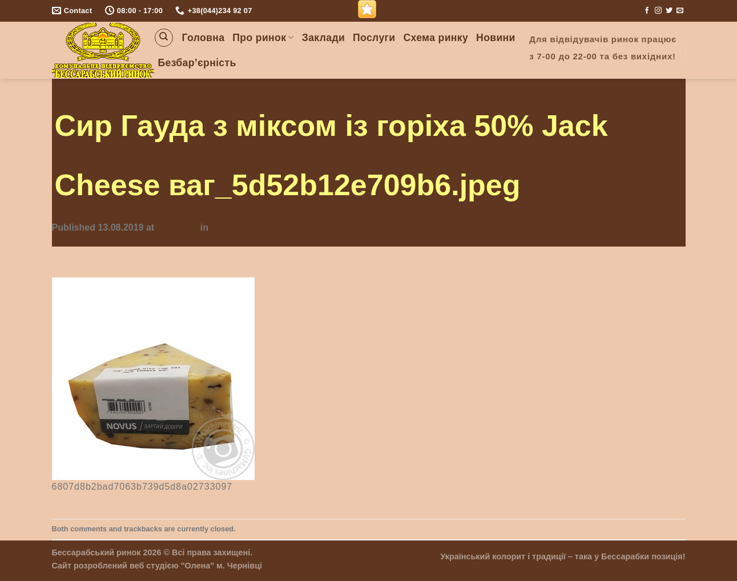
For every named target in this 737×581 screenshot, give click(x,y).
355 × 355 (177, 227)
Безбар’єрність (197, 62)
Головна (203, 37)
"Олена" (197, 565)
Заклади (323, 37)
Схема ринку (435, 37)
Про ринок (262, 37)
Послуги (374, 37)
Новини (496, 37)
